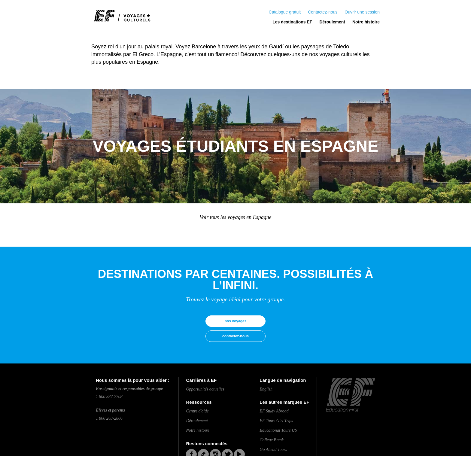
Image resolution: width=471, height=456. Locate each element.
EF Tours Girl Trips (276, 420)
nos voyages (236, 321)
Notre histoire (366, 22)
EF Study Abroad (274, 411)
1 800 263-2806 (109, 418)
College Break (272, 440)
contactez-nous (235, 336)
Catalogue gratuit (285, 12)
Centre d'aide (197, 411)
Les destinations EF (292, 22)
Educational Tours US (278, 430)
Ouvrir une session (362, 12)
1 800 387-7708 (109, 396)
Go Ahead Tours (273, 449)
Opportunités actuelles (205, 389)
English (266, 389)
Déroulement (332, 22)
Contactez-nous (322, 12)
